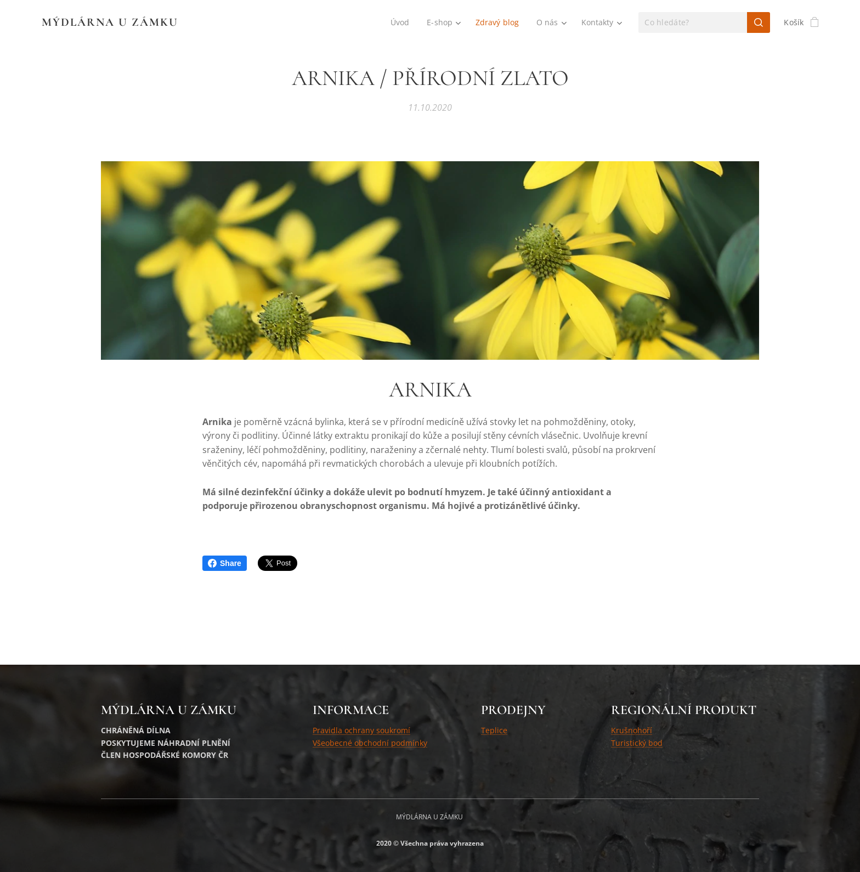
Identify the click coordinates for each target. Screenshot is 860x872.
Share (224, 563)
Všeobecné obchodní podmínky (370, 743)
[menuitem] (399, 22)
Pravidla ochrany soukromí (361, 730)
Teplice (494, 730)
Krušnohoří (631, 730)
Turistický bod (637, 743)
